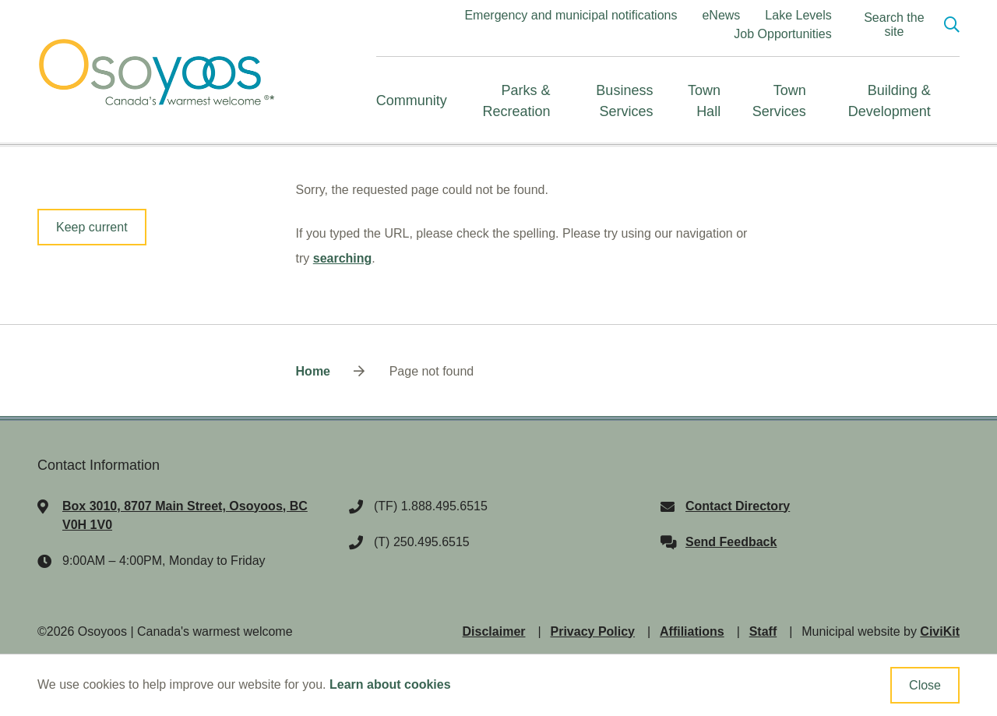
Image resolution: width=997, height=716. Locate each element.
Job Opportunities (782, 34)
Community (411, 100)
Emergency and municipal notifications (570, 15)
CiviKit (940, 631)
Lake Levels (798, 15)
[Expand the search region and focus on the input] (905, 25)
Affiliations (692, 631)
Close (925, 685)
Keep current (92, 227)
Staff (763, 631)
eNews (721, 15)
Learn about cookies (390, 684)
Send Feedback (731, 541)
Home (313, 371)
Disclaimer (494, 631)
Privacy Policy (593, 631)
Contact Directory (737, 506)
